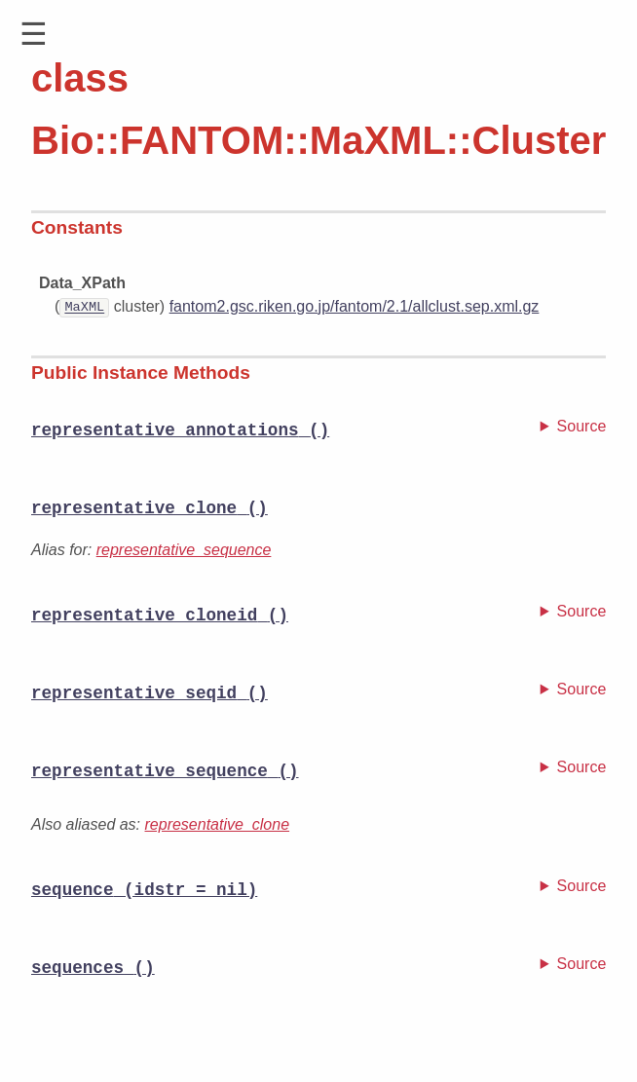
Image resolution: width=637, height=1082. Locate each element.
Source (582, 425)
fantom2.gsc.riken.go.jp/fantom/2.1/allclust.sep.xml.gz (354, 306)
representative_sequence (184, 550)
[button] (33, 34)
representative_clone (217, 826)
